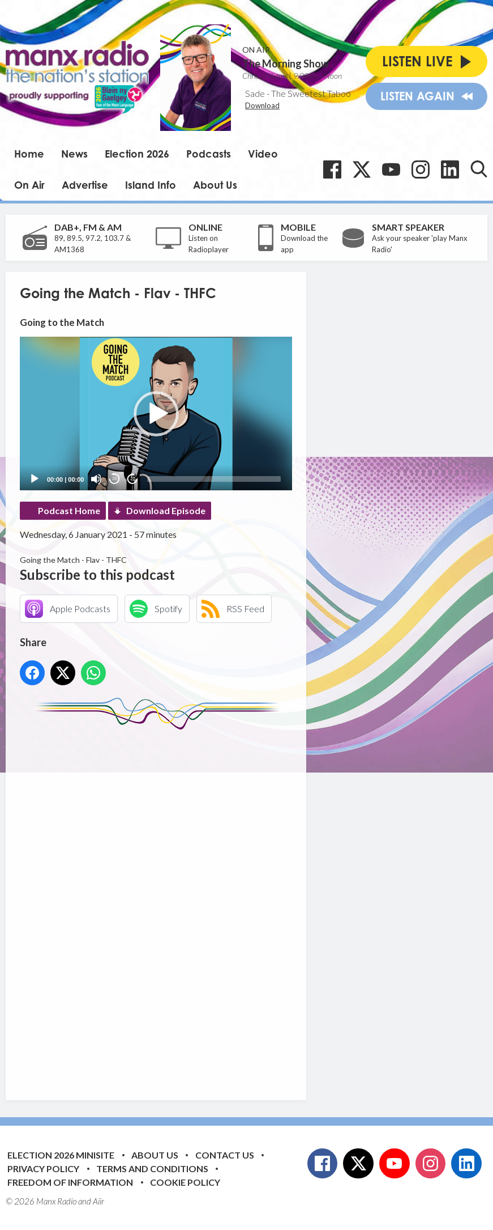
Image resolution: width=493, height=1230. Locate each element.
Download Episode (165, 510)
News (74, 153)
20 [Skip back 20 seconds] (114, 478)
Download (262, 105)
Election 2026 (137, 153)
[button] (156, 413)
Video (263, 153)
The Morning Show (285, 63)
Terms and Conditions (152, 1168)
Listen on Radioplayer (208, 244)
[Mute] (96, 479)
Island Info (150, 185)
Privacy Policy (43, 1168)
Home (29, 153)
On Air (29, 185)
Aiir (98, 1201)
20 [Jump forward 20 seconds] (132, 478)
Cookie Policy (185, 1182)
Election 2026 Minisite (60, 1155)
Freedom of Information (70, 1182)
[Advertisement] (232, 906)
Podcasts (208, 153)
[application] (156, 413)
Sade (255, 93)
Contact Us (224, 1155)
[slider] (214, 479)
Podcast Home (69, 510)
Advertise (85, 185)
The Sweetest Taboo (311, 93)
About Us (215, 185)
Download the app (304, 244)
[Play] (34, 479)
